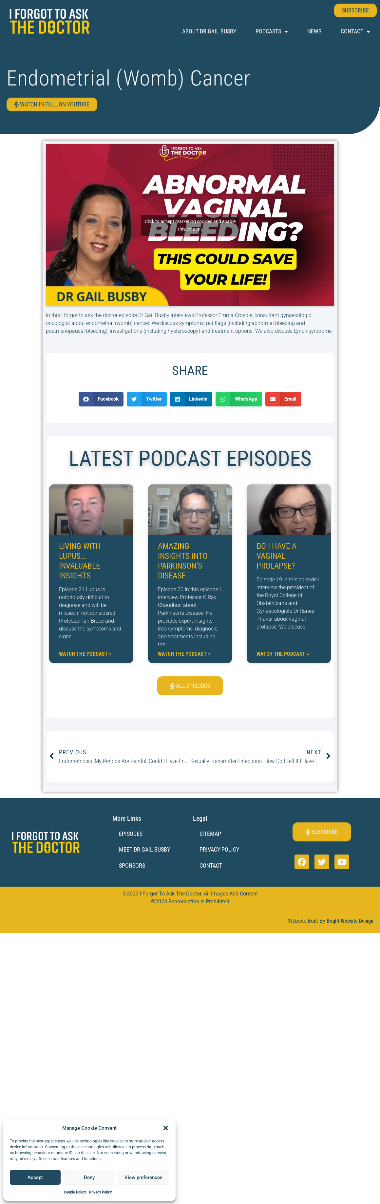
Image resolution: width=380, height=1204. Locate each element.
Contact (355, 31)
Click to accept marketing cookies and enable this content (190, 225)
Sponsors (132, 865)
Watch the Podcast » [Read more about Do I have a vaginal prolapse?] (282, 654)
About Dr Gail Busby (209, 31)
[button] (165, 1128)
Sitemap (210, 833)
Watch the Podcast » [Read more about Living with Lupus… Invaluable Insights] (85, 654)
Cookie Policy (75, 1192)
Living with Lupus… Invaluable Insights (80, 560)
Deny (89, 1177)
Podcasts (272, 31)
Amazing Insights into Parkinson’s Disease (183, 560)
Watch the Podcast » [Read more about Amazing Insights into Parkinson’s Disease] (184, 654)
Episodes (130, 833)
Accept (35, 1177)
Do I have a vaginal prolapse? (276, 556)
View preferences (143, 1177)
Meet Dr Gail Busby (144, 849)
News (314, 31)
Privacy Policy (100, 1192)
